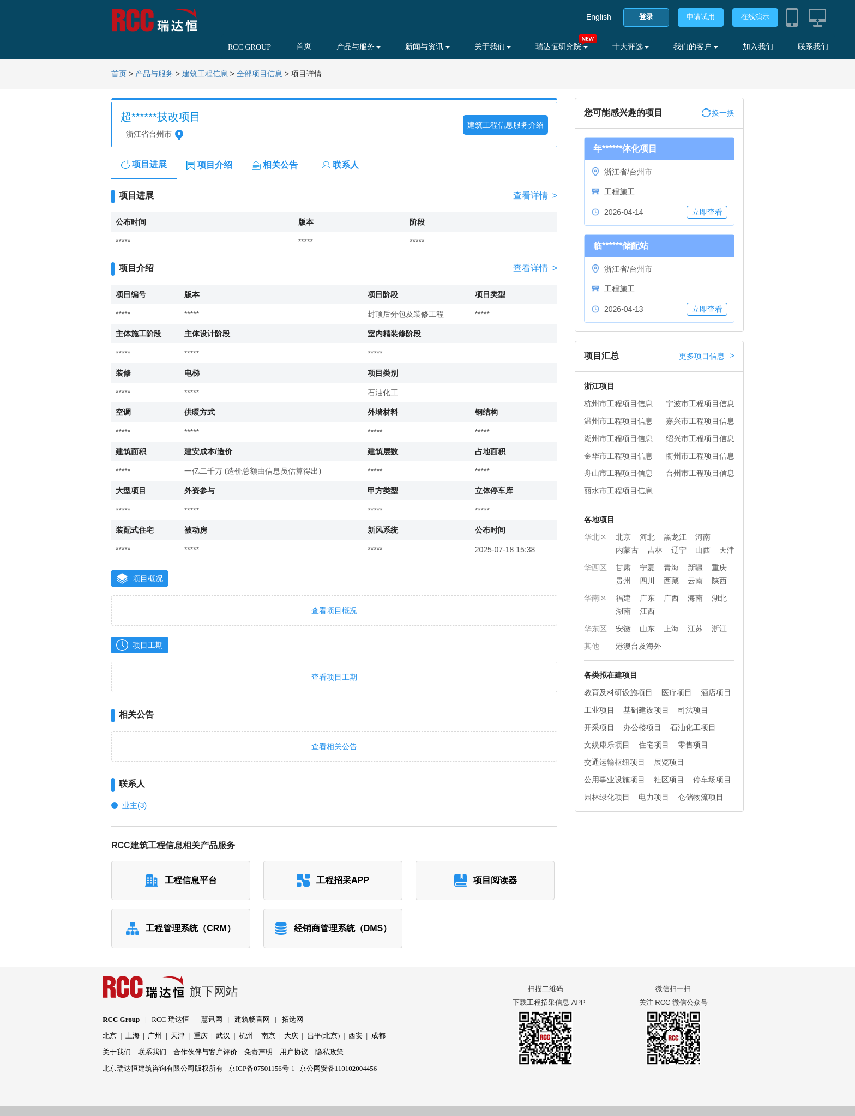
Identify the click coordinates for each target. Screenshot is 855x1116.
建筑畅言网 (252, 1019)
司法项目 (693, 709)
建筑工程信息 (205, 74)
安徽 (623, 628)
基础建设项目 (646, 709)
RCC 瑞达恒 (170, 1019)
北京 (623, 537)
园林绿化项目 (607, 797)
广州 (155, 1035)
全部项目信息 (259, 74)
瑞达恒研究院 (561, 47)
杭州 (246, 1035)
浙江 (719, 628)
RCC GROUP (249, 47)
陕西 (719, 580)
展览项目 (669, 762)
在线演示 (755, 17)
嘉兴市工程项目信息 (700, 421)
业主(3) (134, 805)
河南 (703, 537)
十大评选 (630, 47)
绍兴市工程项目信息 (700, 438)
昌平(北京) (323, 1035)
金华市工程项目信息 (618, 455)
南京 (268, 1035)
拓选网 (292, 1019)
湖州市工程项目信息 (618, 438)
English (598, 17)
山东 (647, 628)
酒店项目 (716, 692)
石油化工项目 (693, 727)
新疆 (695, 567)
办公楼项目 (642, 727)
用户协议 (294, 1052)
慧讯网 (211, 1019)
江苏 (695, 628)
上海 (671, 628)
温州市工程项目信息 (618, 421)
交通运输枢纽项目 (614, 762)
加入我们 (758, 47)
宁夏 (647, 567)
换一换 (718, 112)
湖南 (623, 611)
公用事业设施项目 (614, 779)
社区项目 (669, 779)
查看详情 (535, 196)
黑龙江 (675, 537)
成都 (378, 1035)
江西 (647, 611)
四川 (647, 580)
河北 (647, 537)
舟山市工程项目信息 (618, 473)
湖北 (719, 598)
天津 (726, 550)
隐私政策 (329, 1052)
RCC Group (121, 1019)
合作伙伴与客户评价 (205, 1052)
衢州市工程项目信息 (700, 455)
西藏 (671, 580)
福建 (623, 598)
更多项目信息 (706, 356)
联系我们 (813, 47)
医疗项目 (676, 692)
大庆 (291, 1035)
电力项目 (654, 797)
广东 (647, 598)
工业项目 (599, 709)
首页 (303, 46)
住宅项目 (654, 744)
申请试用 (701, 17)
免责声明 (258, 1052)
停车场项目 (712, 779)
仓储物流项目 (701, 797)
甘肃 (623, 567)
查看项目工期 (334, 677)
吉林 (655, 550)
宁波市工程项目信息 (700, 403)
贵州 (623, 580)
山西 (703, 550)
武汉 (223, 1035)
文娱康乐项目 (607, 744)
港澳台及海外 (638, 646)
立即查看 (707, 212)
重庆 (719, 567)
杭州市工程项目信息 (618, 403)
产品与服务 (358, 47)
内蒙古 (627, 550)
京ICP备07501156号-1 (261, 1068)
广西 (671, 598)
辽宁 (679, 550)
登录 (646, 17)
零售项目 (693, 744)
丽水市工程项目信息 (618, 490)
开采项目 (599, 727)
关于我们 (492, 47)
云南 (695, 580)
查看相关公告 (334, 746)
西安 (355, 1035)
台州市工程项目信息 (700, 473)
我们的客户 (695, 47)
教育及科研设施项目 (618, 692)
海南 (695, 598)
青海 (671, 567)
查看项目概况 (334, 610)
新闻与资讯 (427, 47)
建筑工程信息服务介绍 (505, 124)
